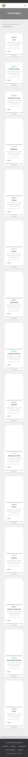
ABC (14, 40)
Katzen (14, 251)
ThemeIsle (19, 753)
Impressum (20, 750)
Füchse (14, 200)
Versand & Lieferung (10, 750)
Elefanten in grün (14, 98)
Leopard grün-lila (14, 353)
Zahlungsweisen (22, 746)
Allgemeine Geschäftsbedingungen (14, 742)
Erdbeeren (14, 149)
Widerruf (13, 746)
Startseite (4, 22)
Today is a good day (14, 609)
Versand (15, 55)
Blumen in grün (14, 69)
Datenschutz (5, 746)
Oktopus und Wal (14, 456)
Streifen (14, 558)
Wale (14, 711)
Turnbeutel (14, 37)
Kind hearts (14, 302)
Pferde (14, 507)
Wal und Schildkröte (14, 660)
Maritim (14, 405)
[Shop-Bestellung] (14, 27)
